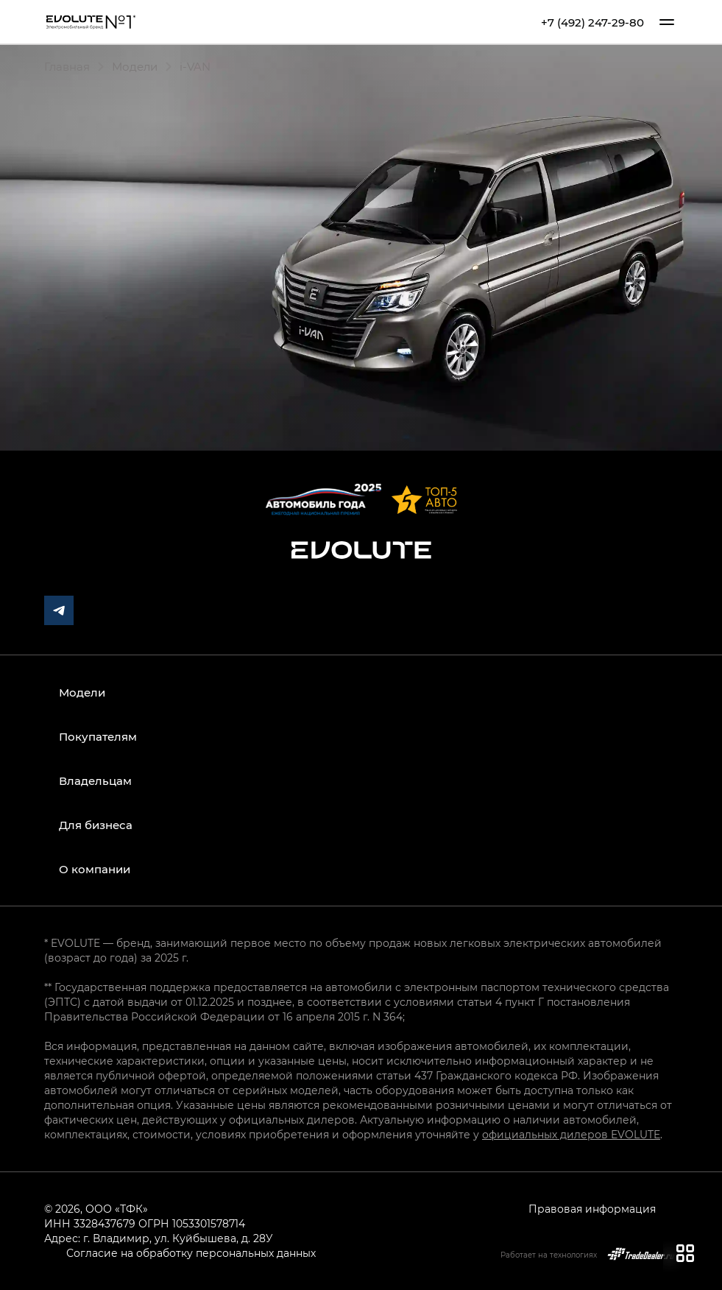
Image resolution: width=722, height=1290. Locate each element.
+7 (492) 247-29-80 (592, 22)
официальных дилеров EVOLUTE (571, 1134)
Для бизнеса (95, 824)
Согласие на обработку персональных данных (191, 1253)
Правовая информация (592, 1209)
